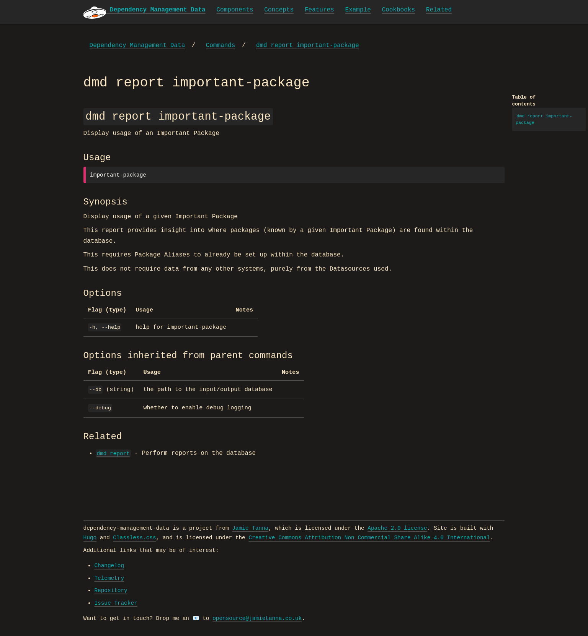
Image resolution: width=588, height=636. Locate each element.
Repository (110, 590)
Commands (220, 45)
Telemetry (109, 578)
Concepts (279, 9)
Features (319, 9)
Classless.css (134, 538)
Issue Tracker (115, 603)
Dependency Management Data (137, 45)
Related (439, 9)
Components (235, 9)
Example (358, 9)
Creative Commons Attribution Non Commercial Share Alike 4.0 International (369, 538)
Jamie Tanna (250, 528)
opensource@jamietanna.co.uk (257, 618)
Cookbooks (398, 9)
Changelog (109, 566)
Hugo (90, 538)
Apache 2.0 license (397, 528)
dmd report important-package (307, 45)
